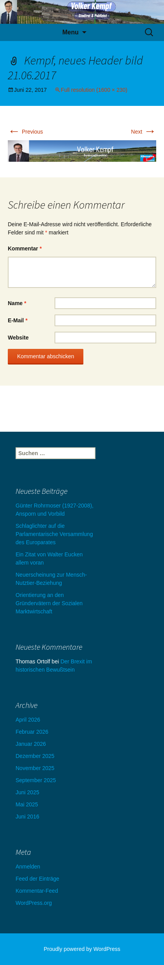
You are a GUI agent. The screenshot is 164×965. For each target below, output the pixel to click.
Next (143, 132)
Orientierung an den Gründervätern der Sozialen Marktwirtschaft (49, 603)
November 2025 (35, 768)
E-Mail (18, 320)
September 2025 (36, 780)
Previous (25, 132)
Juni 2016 (27, 816)
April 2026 (28, 720)
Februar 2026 (32, 732)
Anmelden (28, 866)
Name (17, 303)
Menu (70, 32)
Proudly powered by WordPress (82, 949)
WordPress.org (34, 903)
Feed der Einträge (37, 879)
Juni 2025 (27, 792)
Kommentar (25, 248)
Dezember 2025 (35, 756)
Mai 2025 (27, 804)
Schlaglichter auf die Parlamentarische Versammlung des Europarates (54, 534)
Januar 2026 (31, 744)
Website (18, 337)
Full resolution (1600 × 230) (94, 90)
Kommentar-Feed (37, 891)
